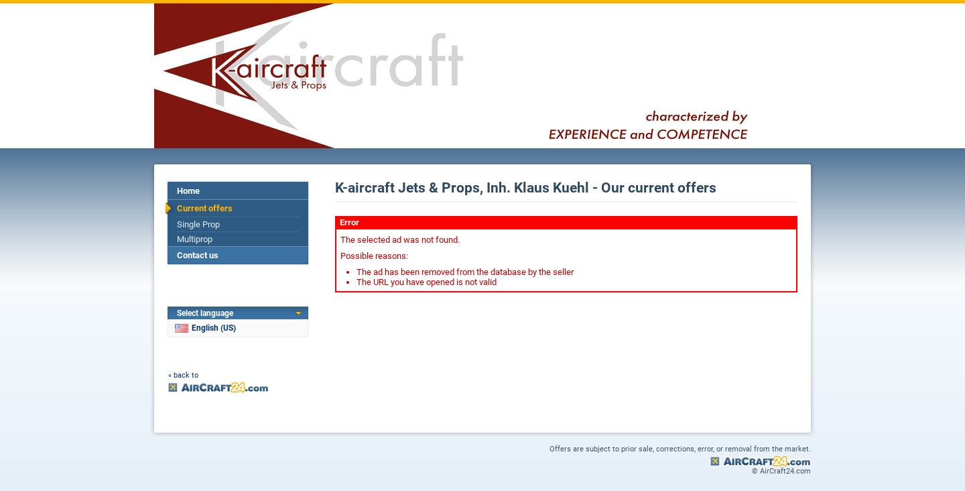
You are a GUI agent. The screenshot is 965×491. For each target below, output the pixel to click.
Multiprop (194, 239)
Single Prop (198, 224)
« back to (183, 375)
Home (188, 191)
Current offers (205, 208)
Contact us (197, 255)
